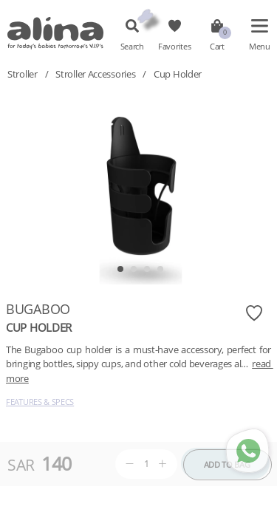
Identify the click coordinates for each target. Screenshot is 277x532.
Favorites (174, 46)
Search (132, 46)
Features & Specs (40, 401)
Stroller (22, 74)
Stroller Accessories (95, 74)
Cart (217, 46)
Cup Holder (178, 74)
